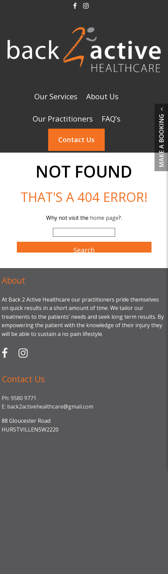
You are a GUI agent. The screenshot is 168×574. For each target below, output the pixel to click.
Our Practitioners (63, 118)
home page (104, 217)
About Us (102, 96)
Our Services (55, 96)
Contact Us (76, 139)
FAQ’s (111, 118)
